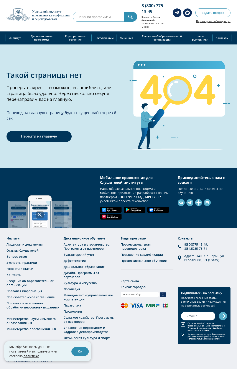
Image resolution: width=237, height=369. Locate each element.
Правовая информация (24, 291)
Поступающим (104, 37)
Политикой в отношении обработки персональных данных (205, 329)
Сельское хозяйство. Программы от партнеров (89, 319)
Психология (73, 311)
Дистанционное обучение (84, 238)
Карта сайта (130, 281)
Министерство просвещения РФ (31, 329)
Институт (15, 37)
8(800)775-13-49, (196, 244)
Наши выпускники (200, 37)
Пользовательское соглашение (31, 297)
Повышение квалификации (142, 255)
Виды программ (133, 238)
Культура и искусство (80, 283)
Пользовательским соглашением (204, 338)
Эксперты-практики (22, 263)
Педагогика (72, 305)
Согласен (192, 323)
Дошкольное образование (84, 267)
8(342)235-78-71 (195, 248)
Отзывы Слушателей (22, 250)
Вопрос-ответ (17, 256)
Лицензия (126, 37)
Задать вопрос (213, 13)
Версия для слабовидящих (213, 21)
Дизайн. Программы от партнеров (81, 275)
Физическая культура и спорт (87, 338)
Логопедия (72, 289)
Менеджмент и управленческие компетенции (88, 297)
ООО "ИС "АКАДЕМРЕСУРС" (140, 197)
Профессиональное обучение (144, 261)
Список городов (133, 287)
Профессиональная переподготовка (136, 246)
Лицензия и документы (25, 244)
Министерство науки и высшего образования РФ (31, 321)
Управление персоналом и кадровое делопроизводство (86, 330)
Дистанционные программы (42, 37)
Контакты (222, 37)
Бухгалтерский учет (79, 255)
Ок (80, 351)
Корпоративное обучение (75, 37)
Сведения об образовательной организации (162, 37)
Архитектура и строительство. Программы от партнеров (87, 246)
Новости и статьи (20, 269)
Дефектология (75, 261)
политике (31, 356)
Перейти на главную (39, 136)
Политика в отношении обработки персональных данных (33, 305)
